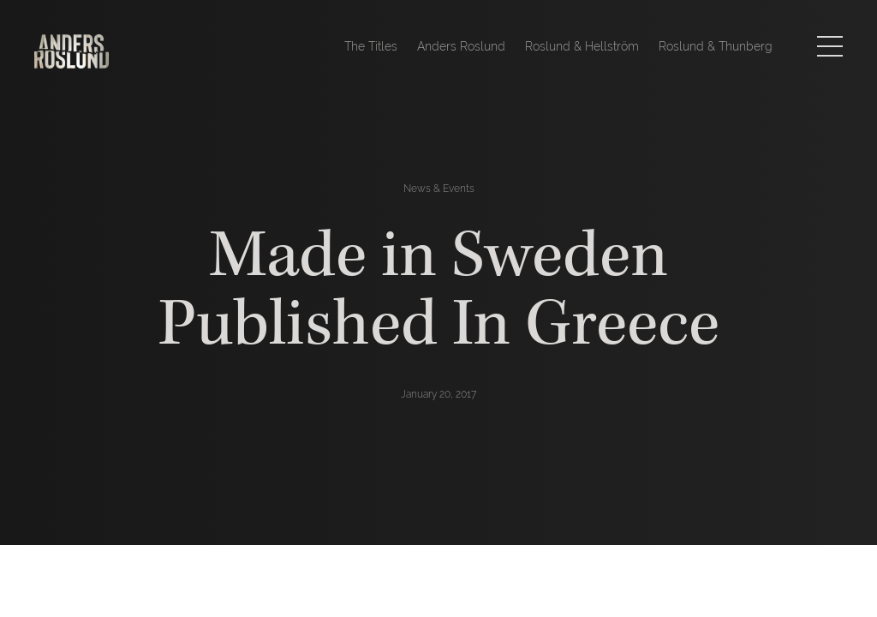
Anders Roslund (461, 46)
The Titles (370, 46)
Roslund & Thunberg (716, 46)
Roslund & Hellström (582, 46)
